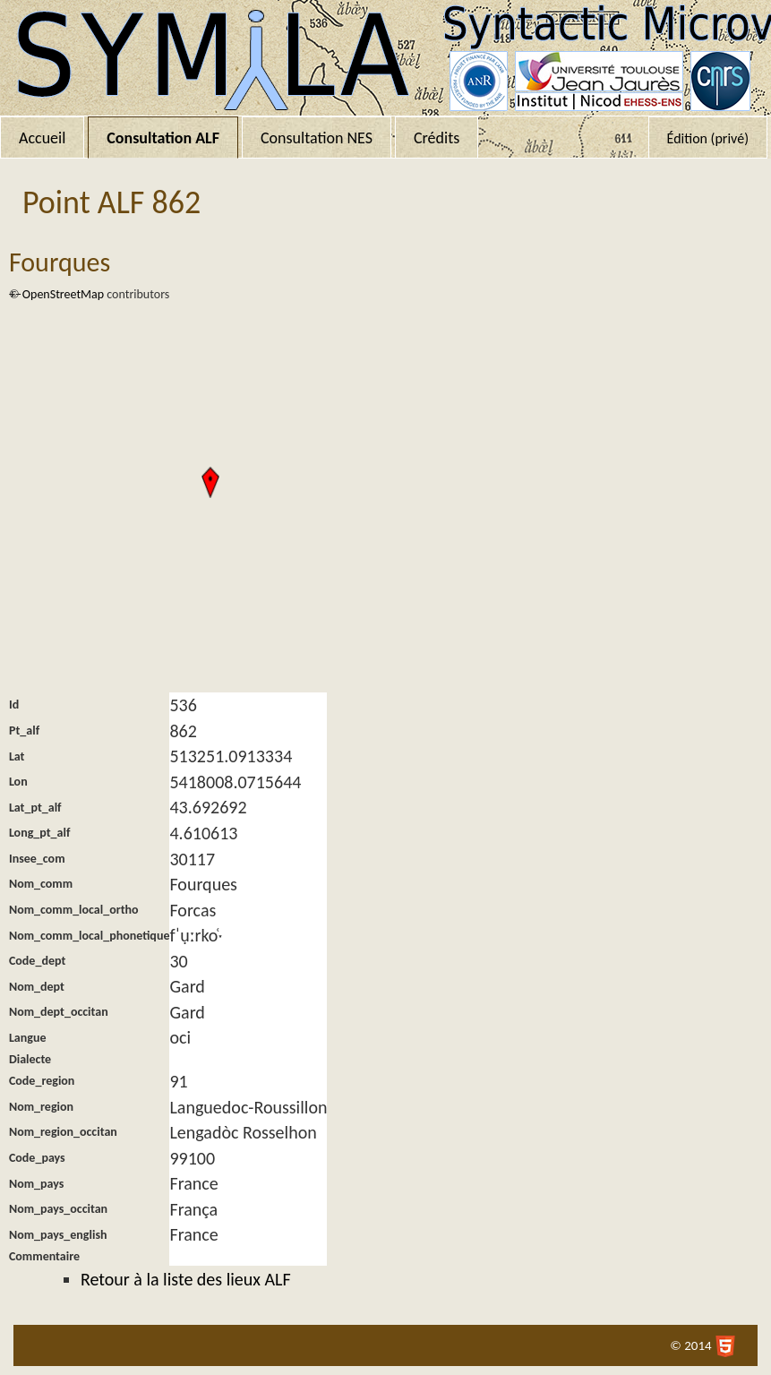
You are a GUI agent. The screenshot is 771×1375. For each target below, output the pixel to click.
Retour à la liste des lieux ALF (186, 1279)
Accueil (42, 138)
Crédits (436, 138)
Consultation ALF (163, 138)
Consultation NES (317, 138)
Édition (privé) (708, 138)
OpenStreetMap (63, 294)
